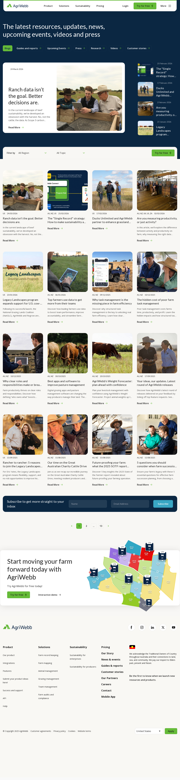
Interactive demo (49, 594)
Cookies (71, 733)
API (4, 698)
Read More (16, 127)
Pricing (100, 5)
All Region (32, 152)
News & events (110, 659)
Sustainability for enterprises (78, 657)
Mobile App (108, 696)
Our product (9, 655)
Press (80, 48)
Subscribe (163, 503)
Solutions (64, 5)
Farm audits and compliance (46, 696)
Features (7, 670)
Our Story (107, 653)
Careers (106, 684)
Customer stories (138, 48)
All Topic (71, 152)
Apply (171, 733)
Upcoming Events (58, 48)
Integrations (9, 663)
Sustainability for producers (83, 666)
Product (48, 5)
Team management (47, 686)
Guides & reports (112, 665)
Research (97, 48)
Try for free (145, 6)
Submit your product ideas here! (15, 680)
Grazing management (48, 678)
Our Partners (109, 678)
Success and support (13, 690)
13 (101, 526)
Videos (116, 48)
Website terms (84, 733)
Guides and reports (29, 48)
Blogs (8, 48)
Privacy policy (59, 733)
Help (5, 706)
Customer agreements (41, 733)
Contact (106, 690)
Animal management (48, 670)
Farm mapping (45, 663)
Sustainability (82, 5)
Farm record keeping (48, 655)
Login (125, 5)
